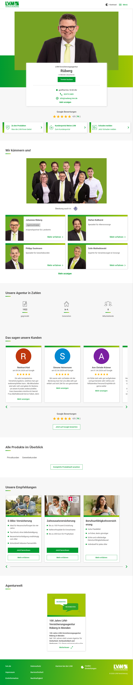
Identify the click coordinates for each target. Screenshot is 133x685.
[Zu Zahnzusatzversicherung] (62, 557)
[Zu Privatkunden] (16, 666)
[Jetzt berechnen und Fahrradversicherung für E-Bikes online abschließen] (23, 550)
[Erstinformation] (16, 678)
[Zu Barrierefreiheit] (41, 672)
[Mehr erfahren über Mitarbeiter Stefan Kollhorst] (117, 237)
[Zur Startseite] (12, 4)
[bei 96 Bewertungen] (78, 116)
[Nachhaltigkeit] (41, 678)
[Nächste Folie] (126, 407)
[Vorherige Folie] (6, 407)
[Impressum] (16, 672)
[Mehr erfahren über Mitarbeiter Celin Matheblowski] (117, 265)
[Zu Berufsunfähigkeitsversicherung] (101, 557)
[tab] (13, 457)
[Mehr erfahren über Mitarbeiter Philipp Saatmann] (55, 265)
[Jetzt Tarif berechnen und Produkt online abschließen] (62, 550)
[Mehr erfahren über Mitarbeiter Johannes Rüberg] (55, 237)
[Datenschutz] (41, 666)
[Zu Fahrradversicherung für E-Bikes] (23, 557)
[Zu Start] (66, 666)
